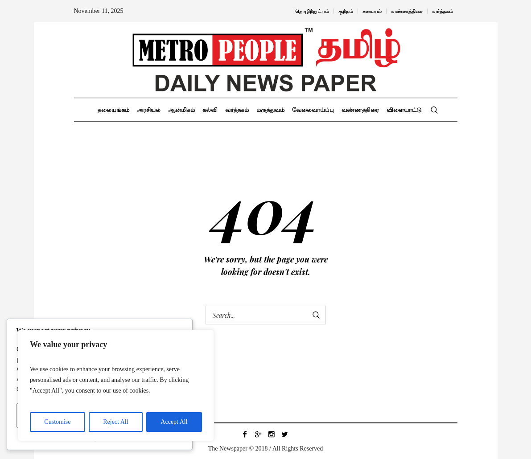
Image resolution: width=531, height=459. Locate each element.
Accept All (174, 421)
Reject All (115, 421)
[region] (116, 385)
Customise (57, 421)
